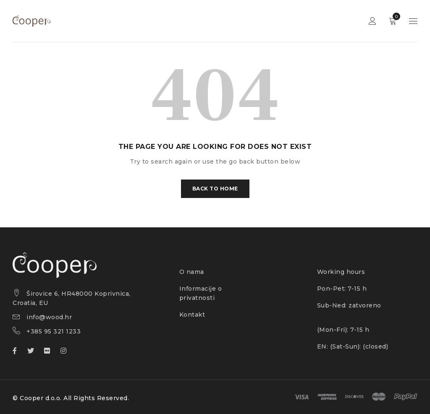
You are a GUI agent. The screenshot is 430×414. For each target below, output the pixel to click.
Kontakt (192, 314)
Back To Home (215, 188)
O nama (191, 272)
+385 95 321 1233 (53, 331)
